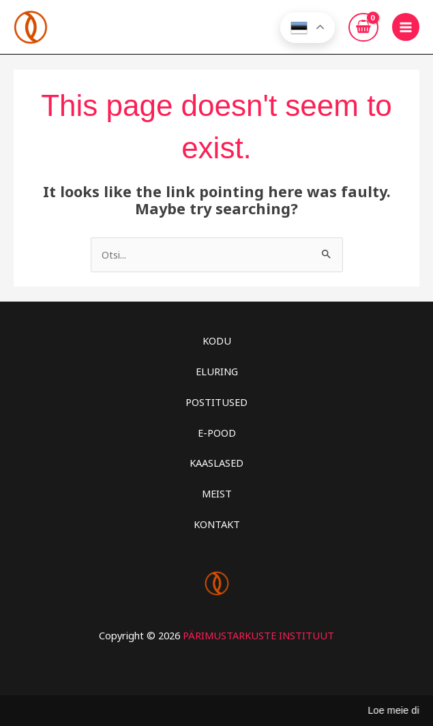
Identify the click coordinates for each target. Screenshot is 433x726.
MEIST (217, 493)
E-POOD (217, 432)
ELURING (217, 371)
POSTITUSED (216, 402)
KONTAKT (217, 524)
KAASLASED (216, 462)
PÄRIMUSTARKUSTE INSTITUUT (258, 635)
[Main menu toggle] (405, 26)
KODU (217, 340)
